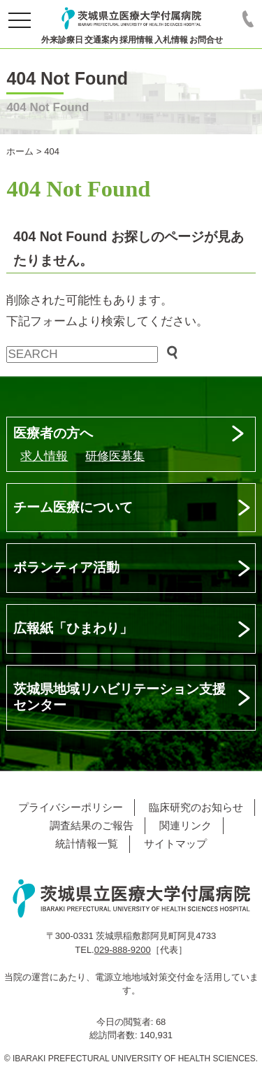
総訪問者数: (114, 1035)
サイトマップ (175, 843)
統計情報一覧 (86, 843)
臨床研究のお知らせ (196, 807)
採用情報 (136, 40)
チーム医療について (73, 507)
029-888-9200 (122, 950)
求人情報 (44, 456)
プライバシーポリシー (70, 807)
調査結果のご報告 (91, 825)
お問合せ (206, 40)
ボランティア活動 (66, 567)
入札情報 (171, 40)
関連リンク (185, 825)
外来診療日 (62, 40)
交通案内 (101, 40)
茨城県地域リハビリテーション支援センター (119, 697)
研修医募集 (115, 456)
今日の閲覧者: (126, 1022)
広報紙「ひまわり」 (73, 628)
